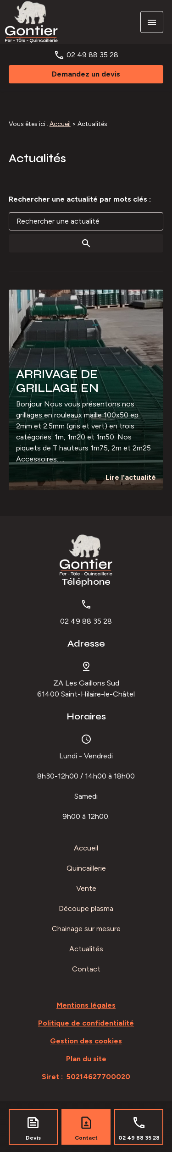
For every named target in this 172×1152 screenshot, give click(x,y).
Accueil (60, 124)
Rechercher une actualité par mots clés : (80, 199)
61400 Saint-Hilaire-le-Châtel (86, 688)
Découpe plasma (86, 908)
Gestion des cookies (86, 1041)
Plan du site (86, 1058)
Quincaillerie (86, 868)
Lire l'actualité (130, 477)
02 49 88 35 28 (92, 54)
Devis (33, 1138)
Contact (86, 969)
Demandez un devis (86, 74)
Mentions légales (86, 1005)
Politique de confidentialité (86, 1023)
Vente (86, 888)
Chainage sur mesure (86, 928)
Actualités (86, 948)
